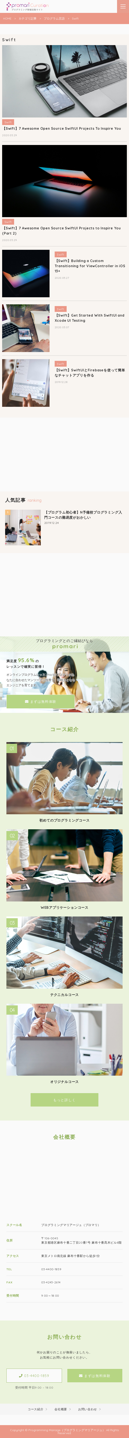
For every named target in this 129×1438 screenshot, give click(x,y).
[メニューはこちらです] (123, 6)
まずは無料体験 (40, 701)
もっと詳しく (64, 1100)
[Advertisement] (64, 461)
